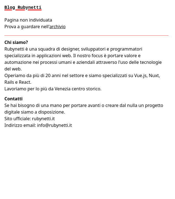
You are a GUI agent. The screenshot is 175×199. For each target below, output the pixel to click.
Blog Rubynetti (22, 7)
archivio (57, 26)
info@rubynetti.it (54, 125)
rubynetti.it (43, 119)
